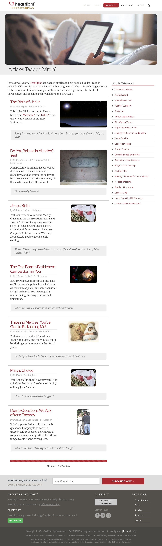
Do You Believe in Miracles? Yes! (32, 153)
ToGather (119, 111)
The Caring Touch (124, 122)
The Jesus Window (124, 117)
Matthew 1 (29, 115)
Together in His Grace (125, 127)
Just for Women (123, 106)
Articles (111, 5)
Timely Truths (122, 149)
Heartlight (35, 82)
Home (138, 520)
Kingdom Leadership (125, 165)
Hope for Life (121, 138)
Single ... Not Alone (124, 187)
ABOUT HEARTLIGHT (23, 494)
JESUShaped (121, 95)
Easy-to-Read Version (81, 535)
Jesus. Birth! (20, 205)
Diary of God (121, 193)
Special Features (123, 100)
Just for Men (121, 171)
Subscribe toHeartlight (106, 502)
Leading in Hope (123, 144)
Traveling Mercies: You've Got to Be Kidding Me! (30, 324)
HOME (140, 5)
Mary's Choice (21, 370)
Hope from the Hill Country (129, 198)
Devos (86, 5)
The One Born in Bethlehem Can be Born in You (32, 269)
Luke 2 (45, 115)
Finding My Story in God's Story (130, 133)
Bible (98, 5)
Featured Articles (123, 89)
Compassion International (128, 203)
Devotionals (141, 500)
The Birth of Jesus (25, 102)
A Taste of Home (123, 182)
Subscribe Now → (123, 481)
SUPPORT (14, 510)
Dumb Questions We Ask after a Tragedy (30, 413)
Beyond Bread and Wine (127, 155)
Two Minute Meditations (127, 160)
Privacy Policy (129, 531)
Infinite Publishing (50, 504)
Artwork (126, 5)
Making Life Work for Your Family (131, 176)
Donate (15, 521)
